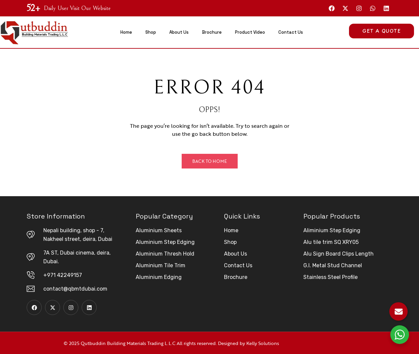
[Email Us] (398, 311)
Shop (150, 32)
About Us (179, 32)
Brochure (212, 32)
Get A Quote (381, 30)
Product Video (250, 32)
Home (126, 32)
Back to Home (209, 161)
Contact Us (290, 32)
